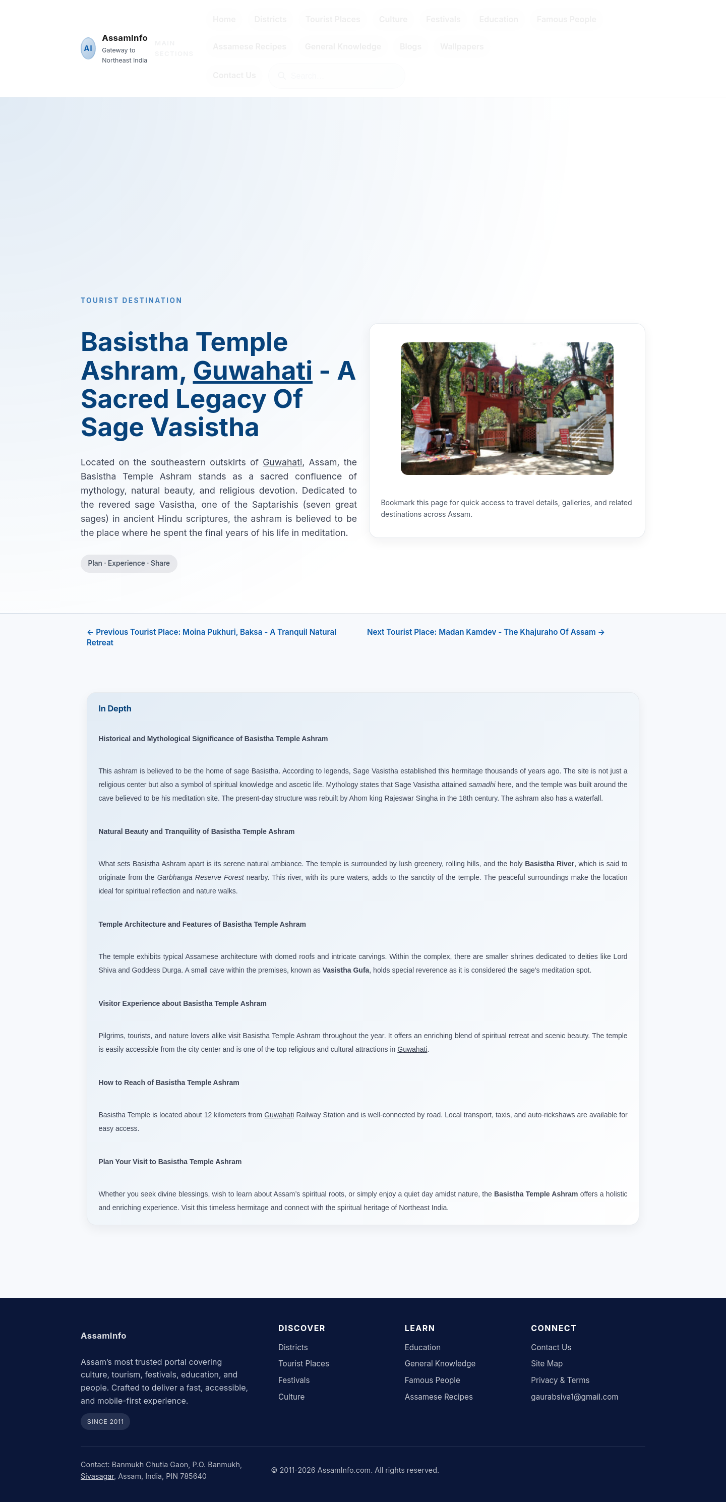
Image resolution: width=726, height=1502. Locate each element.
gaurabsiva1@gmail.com (574, 1397)
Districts (270, 19)
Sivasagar (97, 1476)
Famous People (566, 19)
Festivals (443, 19)
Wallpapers (462, 46)
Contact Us (234, 75)
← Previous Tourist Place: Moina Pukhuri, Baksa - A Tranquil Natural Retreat (211, 637)
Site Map (547, 1363)
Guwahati (253, 370)
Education (499, 19)
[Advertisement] (363, 213)
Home (224, 19)
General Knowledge (343, 46)
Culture (393, 19)
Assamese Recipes (249, 46)
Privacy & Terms (560, 1380)
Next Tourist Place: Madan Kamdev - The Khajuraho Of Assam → (486, 632)
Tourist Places (333, 19)
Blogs (410, 46)
